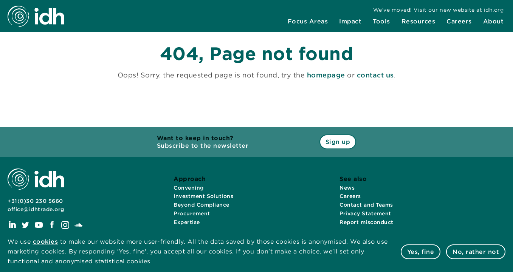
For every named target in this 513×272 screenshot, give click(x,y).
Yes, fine (420, 251)
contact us (375, 75)
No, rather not (476, 251)
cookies (45, 241)
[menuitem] (308, 21)
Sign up (337, 141)
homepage (326, 75)
